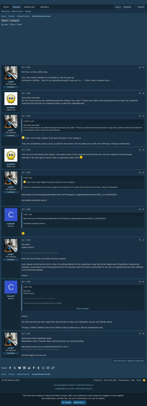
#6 (143, 209)
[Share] (139, 67)
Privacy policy (123, 380)
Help (133, 380)
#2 (143, 93)
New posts (5, 11)
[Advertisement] (73, 46)
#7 (143, 240)
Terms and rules (110, 380)
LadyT (6, 25)
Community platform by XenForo (74, 385)
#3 (143, 116)
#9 (143, 334)
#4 (143, 150)
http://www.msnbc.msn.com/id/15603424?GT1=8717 (45, 347)
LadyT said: (27, 178)
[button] (37, 6)
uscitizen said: (28, 121)
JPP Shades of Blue (11, 380)
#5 (143, 173)
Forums (16, 7)
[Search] (139, 6)
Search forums (17, 11)
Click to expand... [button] (83, 309)
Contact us (98, 380)
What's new (29, 7)
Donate (28, 11)
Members (45, 7)
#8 (143, 282)
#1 (143, 67)
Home (6, 7)
